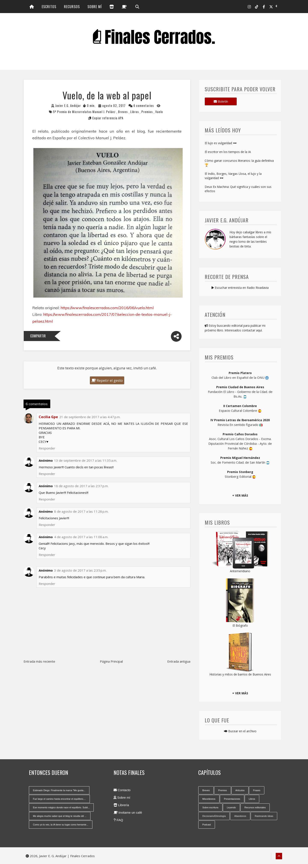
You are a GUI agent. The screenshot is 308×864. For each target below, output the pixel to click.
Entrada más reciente (39, 662)
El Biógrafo (240, 626)
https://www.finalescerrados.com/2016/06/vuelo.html (107, 307)
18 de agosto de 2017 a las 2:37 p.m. (81, 486)
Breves (123, 112)
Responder (47, 584)
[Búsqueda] (137, 7)
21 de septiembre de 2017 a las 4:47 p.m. (89, 417)
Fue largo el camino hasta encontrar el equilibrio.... (59, 799)
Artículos (240, 790)
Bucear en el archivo (240, 731)
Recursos (72, 6)
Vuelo (159, 112)
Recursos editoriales (255, 807)
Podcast (206, 825)
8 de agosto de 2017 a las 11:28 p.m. (81, 512)
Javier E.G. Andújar (68, 105)
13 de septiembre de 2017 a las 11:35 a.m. (85, 461)
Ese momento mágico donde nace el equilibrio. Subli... (61, 807)
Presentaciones (232, 799)
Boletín (221, 102)
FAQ (118, 820)
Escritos (49, 6)
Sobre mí (94, 6)
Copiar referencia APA (107, 118)
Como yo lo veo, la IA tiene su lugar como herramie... (60, 825)
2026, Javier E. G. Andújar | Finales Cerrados (60, 856)
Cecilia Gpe (48, 417)
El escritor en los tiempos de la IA (228, 152)
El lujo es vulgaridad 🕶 (221, 143)
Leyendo (231, 807)
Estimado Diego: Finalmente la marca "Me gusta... (59, 790)
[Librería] (111, 7)
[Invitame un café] (124, 7)
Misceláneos (208, 799)
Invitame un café (128, 813)
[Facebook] (264, 7)
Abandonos (240, 816)
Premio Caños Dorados (240, 434)
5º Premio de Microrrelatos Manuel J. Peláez (84, 112)
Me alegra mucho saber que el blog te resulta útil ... (59, 816)
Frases (256, 790)
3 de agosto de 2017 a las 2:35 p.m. (80, 571)
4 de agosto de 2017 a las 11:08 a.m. (81, 537)
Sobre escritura (210, 807)
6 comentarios (143, 105)
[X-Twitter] (271, 7)
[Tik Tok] (256, 7)
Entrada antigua (178, 662)
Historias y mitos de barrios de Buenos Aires (240, 674)
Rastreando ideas (264, 816)
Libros (135, 112)
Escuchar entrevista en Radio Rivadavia (240, 288)
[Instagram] (249, 7)
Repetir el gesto (107, 380)
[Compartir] (176, 336)
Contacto (122, 790)
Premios (147, 112)
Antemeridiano (240, 571)
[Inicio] (31, 7)
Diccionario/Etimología (214, 816)
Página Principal (111, 662)
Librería (121, 805)
